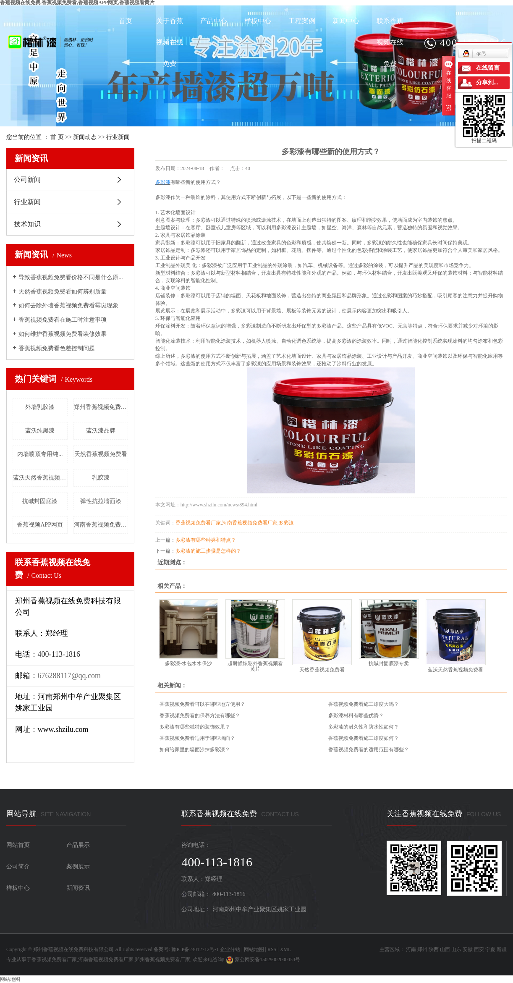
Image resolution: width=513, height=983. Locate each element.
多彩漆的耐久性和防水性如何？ (363, 727)
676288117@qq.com (69, 675)
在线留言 (488, 68)
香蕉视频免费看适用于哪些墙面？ (197, 738)
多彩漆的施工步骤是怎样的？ (208, 551)
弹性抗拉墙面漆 (100, 501)
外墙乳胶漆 (40, 407)
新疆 (502, 949)
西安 (479, 949)
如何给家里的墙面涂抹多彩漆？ (195, 749)
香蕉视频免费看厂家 (198, 523)
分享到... (487, 82)
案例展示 (78, 866)
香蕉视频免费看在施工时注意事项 (62, 320)
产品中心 (213, 20)
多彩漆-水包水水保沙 (188, 663)
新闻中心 (345, 20)
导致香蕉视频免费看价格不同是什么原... (70, 277)
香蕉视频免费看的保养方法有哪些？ (200, 715)
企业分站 (230, 949)
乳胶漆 (101, 477)
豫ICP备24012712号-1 (195, 949)
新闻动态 (85, 137)
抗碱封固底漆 (40, 501)
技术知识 (27, 224)
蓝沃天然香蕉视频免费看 (40, 477)
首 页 (57, 137)
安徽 (468, 949)
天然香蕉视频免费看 (100, 454)
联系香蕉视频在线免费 (390, 42)
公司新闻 (27, 179)
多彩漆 (286, 523)
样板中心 (257, 20)
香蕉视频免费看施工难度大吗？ (363, 704)
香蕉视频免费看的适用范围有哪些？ (368, 749)
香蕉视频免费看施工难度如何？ (363, 738)
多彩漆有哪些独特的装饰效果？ (195, 727)
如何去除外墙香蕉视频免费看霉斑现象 (68, 305)
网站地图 (254, 949)
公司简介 (18, 866)
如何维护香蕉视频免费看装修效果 (62, 334)
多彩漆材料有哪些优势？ (356, 715)
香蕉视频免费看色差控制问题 (56, 348)
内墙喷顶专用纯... (40, 454)
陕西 (434, 949)
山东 (456, 949)
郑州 (422, 949)
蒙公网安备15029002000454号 (263, 959)
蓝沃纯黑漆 (40, 430)
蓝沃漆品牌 (100, 430)
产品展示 (78, 845)
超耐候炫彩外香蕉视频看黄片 (255, 666)
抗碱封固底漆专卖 (389, 663)
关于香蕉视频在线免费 (169, 42)
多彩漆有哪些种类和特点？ (205, 540)
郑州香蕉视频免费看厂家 (101, 407)
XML (285, 949)
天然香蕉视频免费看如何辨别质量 (62, 291)
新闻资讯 (78, 888)
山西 (445, 949)
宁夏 (490, 949)
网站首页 (18, 845)
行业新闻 (118, 137)
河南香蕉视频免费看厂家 (101, 525)
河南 (411, 949)
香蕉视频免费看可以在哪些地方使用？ (202, 704)
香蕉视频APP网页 (40, 525)
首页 (125, 20)
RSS (271, 949)
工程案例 (301, 20)
